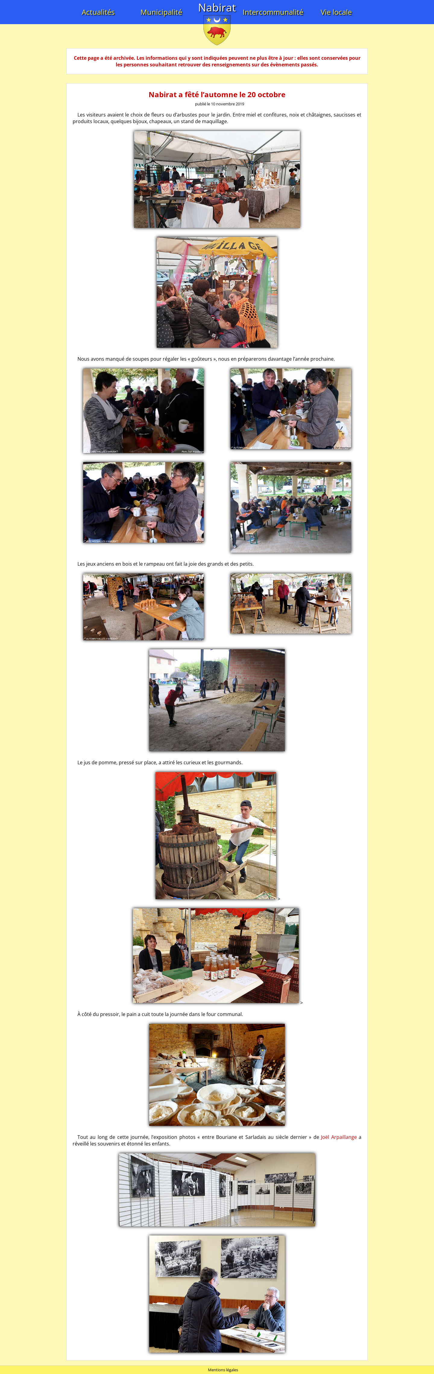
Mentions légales (223, 1369)
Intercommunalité (273, 12)
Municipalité (161, 12)
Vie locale (336, 12)
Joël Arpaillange (339, 1137)
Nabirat (217, 7)
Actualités (98, 12)
